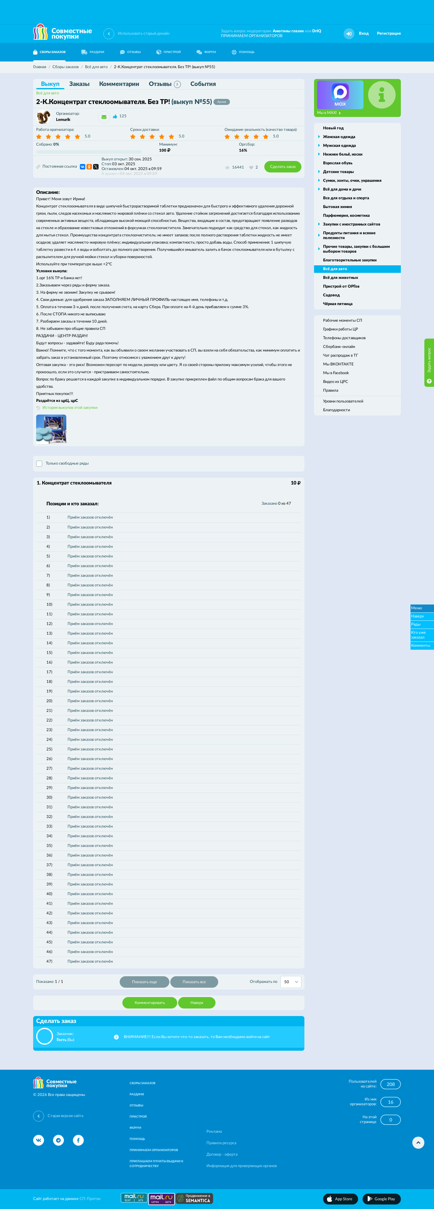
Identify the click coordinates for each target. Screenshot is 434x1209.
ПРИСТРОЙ (168, 52)
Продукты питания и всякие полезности (349, 235)
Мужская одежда (339, 146)
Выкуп (50, 84)
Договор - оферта (221, 1155)
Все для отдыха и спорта (346, 198)
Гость (61, 1040)
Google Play (385, 1199)
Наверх (196, 1003)
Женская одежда (339, 137)
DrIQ (316, 31)
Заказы (79, 84)
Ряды (415, 625)
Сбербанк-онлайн (339, 347)
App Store (343, 1199)
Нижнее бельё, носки (343, 154)
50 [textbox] (286, 982)
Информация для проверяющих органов (241, 1166)
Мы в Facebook (336, 373)
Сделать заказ (283, 167)
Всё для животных (340, 278)
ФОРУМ (206, 52)
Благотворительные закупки (350, 260)
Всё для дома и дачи (342, 189)
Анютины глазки (288, 31)
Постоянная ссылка (56, 167)
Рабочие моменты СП (342, 321)
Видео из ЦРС (335, 382)
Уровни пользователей (343, 401)
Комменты (420, 646)
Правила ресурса (221, 1143)
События (203, 84)
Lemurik (63, 120)
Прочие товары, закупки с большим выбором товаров (356, 249)
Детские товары (338, 172)
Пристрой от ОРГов (341, 287)
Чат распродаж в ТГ (340, 356)
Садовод (331, 295)
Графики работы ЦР (340, 329)
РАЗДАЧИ (92, 52)
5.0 (87, 136)
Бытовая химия (337, 207)
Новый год (333, 128)
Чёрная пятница (338, 304)
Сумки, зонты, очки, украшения (352, 181)
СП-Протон (90, 1199)
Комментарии (119, 84)
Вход (364, 34)
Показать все (194, 982)
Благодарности (336, 410)
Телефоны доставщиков (344, 338)
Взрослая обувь (337, 163)
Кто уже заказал (418, 635)
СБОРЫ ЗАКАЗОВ (49, 52)
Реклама (214, 1132)
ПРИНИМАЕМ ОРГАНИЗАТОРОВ (251, 36)
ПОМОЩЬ (243, 52)
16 (390, 1102)
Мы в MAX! (329, 113)
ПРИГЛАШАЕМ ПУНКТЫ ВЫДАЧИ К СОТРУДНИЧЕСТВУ (156, 1164)
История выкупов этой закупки (69, 408)
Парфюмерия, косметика (346, 216)
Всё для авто (47, 93)
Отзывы (165, 84)
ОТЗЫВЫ (130, 52)
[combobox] (290, 982)
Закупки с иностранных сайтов (351, 224)
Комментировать (150, 1003)
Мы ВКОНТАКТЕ (338, 364)
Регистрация (389, 34)
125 (123, 116)
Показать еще (144, 982)
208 (391, 1084)
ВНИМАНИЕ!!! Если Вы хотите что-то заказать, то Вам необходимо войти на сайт (197, 1037)
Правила (330, 391)
